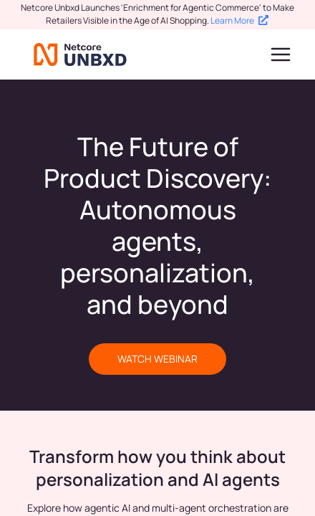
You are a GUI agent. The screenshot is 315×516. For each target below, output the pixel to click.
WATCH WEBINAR (157, 359)
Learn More (239, 20)
